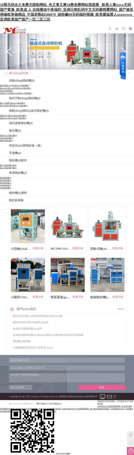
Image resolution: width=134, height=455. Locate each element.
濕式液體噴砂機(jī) (21, 123)
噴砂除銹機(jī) (5, 178)
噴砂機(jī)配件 (18, 160)
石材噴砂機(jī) (5, 185)
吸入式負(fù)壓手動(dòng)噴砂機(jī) (14, 106)
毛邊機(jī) (15, 152)
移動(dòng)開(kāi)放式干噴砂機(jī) (13, 118)
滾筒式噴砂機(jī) (6, 91)
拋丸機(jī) (15, 130)
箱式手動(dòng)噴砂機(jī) (24, 98)
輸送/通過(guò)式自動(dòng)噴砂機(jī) (14, 86)
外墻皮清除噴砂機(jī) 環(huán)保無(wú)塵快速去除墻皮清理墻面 (48, 335)
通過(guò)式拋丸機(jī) (8, 136)
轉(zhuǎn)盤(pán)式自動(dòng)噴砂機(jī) (15, 88)
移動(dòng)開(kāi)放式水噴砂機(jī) (13, 116)
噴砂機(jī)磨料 (18, 192)
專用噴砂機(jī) (18, 172)
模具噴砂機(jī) (5, 183)
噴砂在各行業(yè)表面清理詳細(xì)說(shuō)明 (37, 316)
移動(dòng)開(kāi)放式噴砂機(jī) (29, 110)
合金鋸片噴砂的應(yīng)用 (27, 328)
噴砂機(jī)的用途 (22, 341)
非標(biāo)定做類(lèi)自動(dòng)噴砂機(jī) (16, 93)
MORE (121, 309)
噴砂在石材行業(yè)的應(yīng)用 (30, 322)
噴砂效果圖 (16, 200)
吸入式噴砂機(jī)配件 (8, 168)
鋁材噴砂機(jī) (5, 180)
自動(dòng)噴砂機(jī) (22, 80)
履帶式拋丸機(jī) (6, 141)
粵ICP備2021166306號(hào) (49, 403)
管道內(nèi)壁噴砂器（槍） (26, 145)
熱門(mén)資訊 (26, 309)
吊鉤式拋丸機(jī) (6, 138)
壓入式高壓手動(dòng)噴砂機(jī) (12, 103)
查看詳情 (38, 248)
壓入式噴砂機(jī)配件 (8, 165)
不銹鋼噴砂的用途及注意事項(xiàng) (33, 347)
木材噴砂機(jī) (5, 188)
